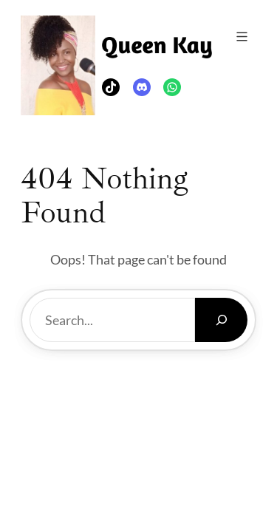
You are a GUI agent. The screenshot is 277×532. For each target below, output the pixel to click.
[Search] (221, 320)
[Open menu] (242, 36)
